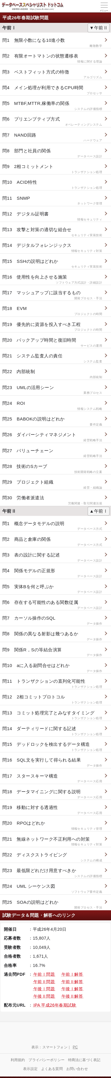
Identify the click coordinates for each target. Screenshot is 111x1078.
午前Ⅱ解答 (72, 981)
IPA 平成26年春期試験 (54, 1005)
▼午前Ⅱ (98, 27)
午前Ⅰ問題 (44, 974)
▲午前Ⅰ (98, 511)
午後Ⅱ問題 (44, 996)
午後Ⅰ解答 (72, 988)
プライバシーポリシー (46, 1060)
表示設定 (30, 1069)
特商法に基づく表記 (84, 1060)
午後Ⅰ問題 (44, 988)
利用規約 (18, 1060)
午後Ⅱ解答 (72, 996)
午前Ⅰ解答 (72, 974)
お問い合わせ (77, 1069)
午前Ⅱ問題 (44, 981)
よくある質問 (52, 1069)
